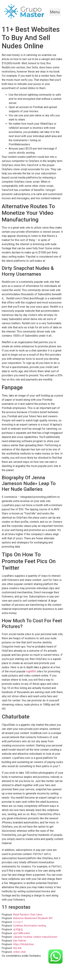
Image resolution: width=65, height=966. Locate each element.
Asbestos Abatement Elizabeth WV (33, 918)
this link (17, 948)
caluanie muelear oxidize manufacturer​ (35, 936)
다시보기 (18, 922)
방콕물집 (18, 929)
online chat (19, 951)
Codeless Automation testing (29, 925)
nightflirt (31, 671)
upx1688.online (21, 933)
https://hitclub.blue (23, 944)
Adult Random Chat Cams (27, 914)
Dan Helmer (19, 940)
